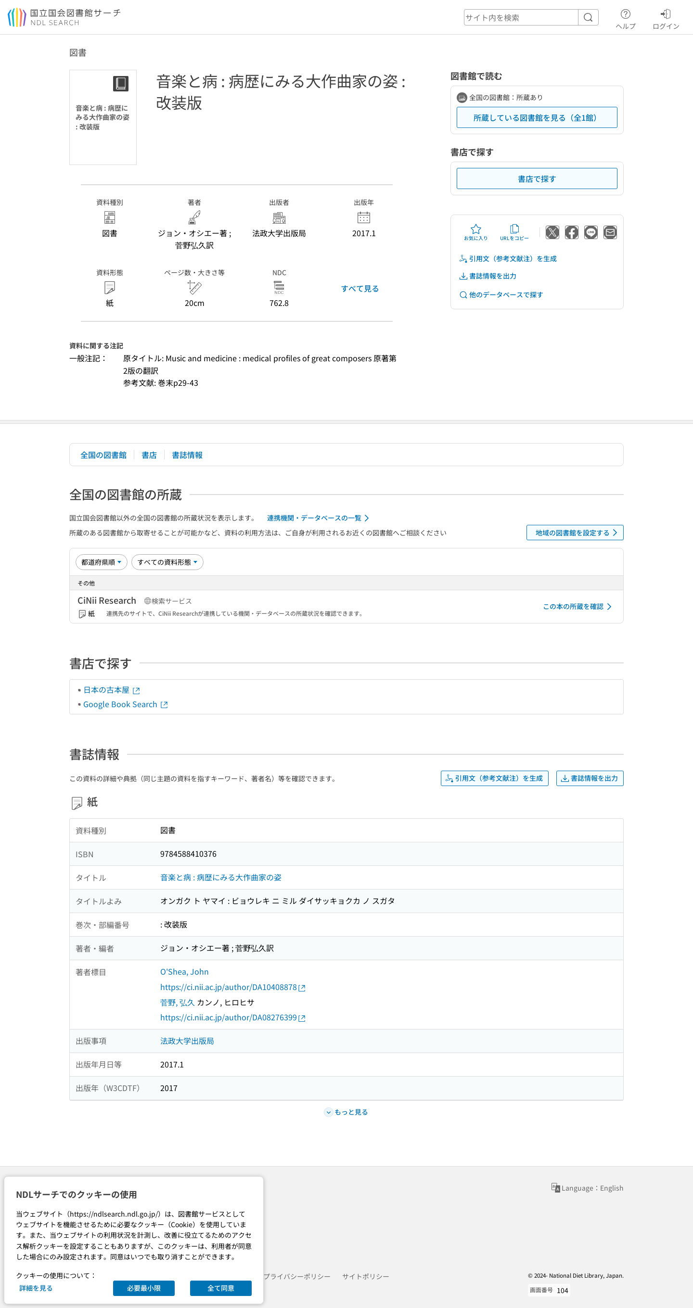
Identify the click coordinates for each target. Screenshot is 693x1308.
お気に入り (476, 232)
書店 (149, 454)
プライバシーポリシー (297, 1276)
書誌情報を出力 (487, 276)
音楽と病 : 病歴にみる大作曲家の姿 (221, 877)
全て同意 (220, 1288)
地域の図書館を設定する (578, 532)
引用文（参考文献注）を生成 (508, 259)
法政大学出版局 (187, 1040)
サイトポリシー (365, 1276)
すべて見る (360, 288)
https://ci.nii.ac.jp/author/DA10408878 (233, 987)
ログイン (666, 17)
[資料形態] (167, 562)
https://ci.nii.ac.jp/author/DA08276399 (233, 1017)
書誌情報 (187, 454)
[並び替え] (102, 562)
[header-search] (531, 17)
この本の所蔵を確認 (579, 606)
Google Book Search (126, 704)
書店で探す (537, 178)
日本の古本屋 (112, 689)
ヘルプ (626, 17)
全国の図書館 (103, 454)
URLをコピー (514, 232)
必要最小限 (144, 1288)
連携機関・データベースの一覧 (319, 518)
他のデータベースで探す (501, 295)
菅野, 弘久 (177, 1002)
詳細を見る (36, 1288)
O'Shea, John (184, 971)
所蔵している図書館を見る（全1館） (537, 117)
